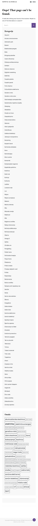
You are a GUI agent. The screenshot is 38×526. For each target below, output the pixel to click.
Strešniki (7, 330)
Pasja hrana (8, 259)
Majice (6, 194)
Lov (6, 191)
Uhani (6, 360)
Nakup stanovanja (10, 225)
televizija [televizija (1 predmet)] (14, 482)
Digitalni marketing (10, 72)
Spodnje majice (9, 320)
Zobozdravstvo (9, 401)
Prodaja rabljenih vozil (11, 269)
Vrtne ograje (8, 381)
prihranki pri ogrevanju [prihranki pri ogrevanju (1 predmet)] (9, 462)
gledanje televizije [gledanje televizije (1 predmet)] (22, 431)
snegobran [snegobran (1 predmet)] (18, 470)
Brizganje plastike (10, 55)
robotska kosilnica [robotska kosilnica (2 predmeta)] (12, 466)
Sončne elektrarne (10, 313)
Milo (6, 208)
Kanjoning (7, 140)
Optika (6, 242)
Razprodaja (8, 276)
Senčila (7, 289)
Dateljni (7, 65)
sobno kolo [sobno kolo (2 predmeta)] (25, 470)
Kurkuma (7, 181)
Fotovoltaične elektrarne (12, 89)
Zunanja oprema (9, 404)
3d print (7, 35)
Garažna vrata (9, 92)
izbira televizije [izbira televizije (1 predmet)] (22, 435)
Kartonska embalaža (10, 147)
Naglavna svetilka (10, 221)
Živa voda (7, 394)
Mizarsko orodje (9, 211)
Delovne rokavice (9, 69)
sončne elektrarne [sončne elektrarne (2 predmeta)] (12, 474)
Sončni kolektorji (9, 316)
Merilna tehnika (9, 204)
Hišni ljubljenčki (9, 126)
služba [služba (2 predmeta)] (7, 470)
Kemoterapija (8, 154)
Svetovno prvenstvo (10, 333)
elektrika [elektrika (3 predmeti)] (9, 424)
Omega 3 (7, 238)
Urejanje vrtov (9, 364)
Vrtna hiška (8, 377)
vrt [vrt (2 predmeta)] (15, 487)
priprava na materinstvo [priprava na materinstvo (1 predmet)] (21, 462)
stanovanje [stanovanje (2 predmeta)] (24, 478)
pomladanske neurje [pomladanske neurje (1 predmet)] (21, 456)
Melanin (7, 201)
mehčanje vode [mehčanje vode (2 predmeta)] (11, 444)
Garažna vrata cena (10, 96)
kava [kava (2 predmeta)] (28, 435)
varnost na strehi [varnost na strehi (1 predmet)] (8, 487)
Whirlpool (7, 391)
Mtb (6, 218)
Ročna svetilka (9, 282)
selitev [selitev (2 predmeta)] (23, 466)
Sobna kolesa (8, 306)
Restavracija (8, 279)
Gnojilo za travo (9, 113)
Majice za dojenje (10, 198)
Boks (6, 52)
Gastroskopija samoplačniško (13, 99)
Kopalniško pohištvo (10, 167)
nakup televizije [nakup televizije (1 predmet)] (8, 452)
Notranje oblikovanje (11, 228)
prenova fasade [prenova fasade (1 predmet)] (27, 459)
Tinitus (7, 347)
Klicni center (8, 157)
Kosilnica (7, 170)
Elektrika (7, 76)
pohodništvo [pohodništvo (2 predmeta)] (10, 456)
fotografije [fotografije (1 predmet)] (15, 427)
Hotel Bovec (8, 130)
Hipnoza (7, 123)
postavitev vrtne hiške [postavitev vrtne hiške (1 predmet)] (17, 459)
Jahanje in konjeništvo (11, 137)
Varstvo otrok (8, 367)
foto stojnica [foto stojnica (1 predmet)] (21, 427)
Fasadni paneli (9, 82)
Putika (6, 272)
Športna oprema (9, 323)
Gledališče (8, 109)
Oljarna (7, 235)
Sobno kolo (8, 310)
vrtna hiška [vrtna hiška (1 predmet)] (19, 487)
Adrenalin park (9, 42)
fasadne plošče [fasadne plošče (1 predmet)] (8, 427)
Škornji (7, 299)
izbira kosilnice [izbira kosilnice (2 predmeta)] (11, 435)
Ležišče (7, 184)
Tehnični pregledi (10, 337)
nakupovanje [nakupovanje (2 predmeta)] (20, 448)
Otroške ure (8, 245)
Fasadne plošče (9, 79)
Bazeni (7, 45)
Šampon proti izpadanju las (12, 286)
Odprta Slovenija (9, 2)
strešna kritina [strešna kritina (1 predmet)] (8, 482)
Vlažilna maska (9, 371)
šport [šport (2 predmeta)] (7, 491)
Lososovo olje (8, 187)
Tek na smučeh (9, 340)
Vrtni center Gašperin (11, 384)
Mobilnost (7, 215)
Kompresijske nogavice (11, 164)
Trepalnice (8, 357)
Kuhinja (7, 177)
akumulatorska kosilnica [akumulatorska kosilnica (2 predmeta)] (15, 419)
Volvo (6, 374)
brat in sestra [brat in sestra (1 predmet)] (29, 419)
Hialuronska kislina (10, 120)
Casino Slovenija (9, 59)
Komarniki (7, 160)
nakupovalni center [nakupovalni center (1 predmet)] (9, 448)
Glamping (7, 106)
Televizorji (7, 343)
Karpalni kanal (9, 143)
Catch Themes (21, 521)
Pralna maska (8, 265)
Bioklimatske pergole (11, 48)
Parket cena (8, 252)
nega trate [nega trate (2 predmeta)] (17, 452)
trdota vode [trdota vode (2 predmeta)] (22, 483)
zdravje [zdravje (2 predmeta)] (26, 487)
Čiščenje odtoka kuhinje (12, 62)
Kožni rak (7, 174)
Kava (6, 150)
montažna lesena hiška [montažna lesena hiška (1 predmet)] (23, 444)
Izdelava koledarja (10, 133)
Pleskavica (8, 262)
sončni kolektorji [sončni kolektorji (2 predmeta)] (11, 478)
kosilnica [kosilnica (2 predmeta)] (19, 440)
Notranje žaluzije (9, 232)
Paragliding (8, 248)
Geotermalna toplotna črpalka (13, 103)
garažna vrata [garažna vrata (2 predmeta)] (10, 431)
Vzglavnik (7, 388)
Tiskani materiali (9, 350)
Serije (6, 293)
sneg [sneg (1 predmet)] (13, 470)
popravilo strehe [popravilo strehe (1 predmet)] (8, 459)
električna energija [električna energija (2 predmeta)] (23, 424)
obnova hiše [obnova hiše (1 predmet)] (25, 452)
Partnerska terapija (10, 255)
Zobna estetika (9, 398)
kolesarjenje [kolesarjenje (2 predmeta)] (10, 440)
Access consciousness (11, 38)
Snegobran (8, 303)
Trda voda (7, 354)
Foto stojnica (8, 86)
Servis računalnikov (10, 296)
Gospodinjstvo (9, 116)
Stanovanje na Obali (10, 326)
